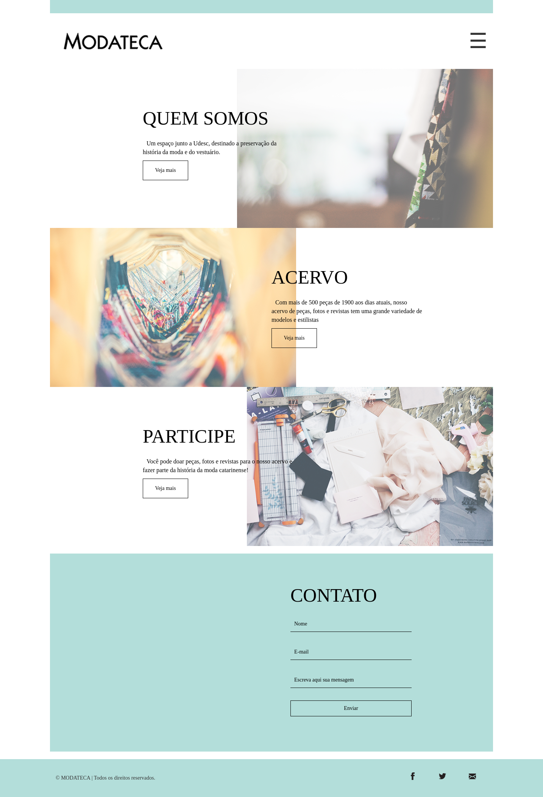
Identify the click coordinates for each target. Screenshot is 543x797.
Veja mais (165, 170)
